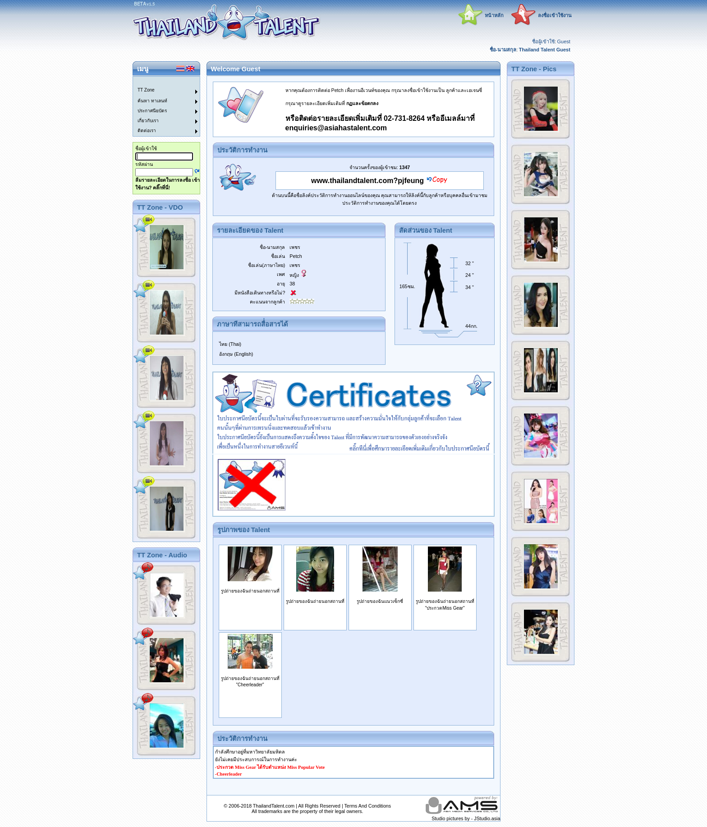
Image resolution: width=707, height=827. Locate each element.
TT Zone (146, 89)
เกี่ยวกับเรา (148, 120)
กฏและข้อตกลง (362, 103)
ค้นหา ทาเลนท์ (152, 100)
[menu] (161, 106)
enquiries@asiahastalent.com (336, 128)
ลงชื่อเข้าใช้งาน (555, 15)
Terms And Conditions (367, 806)
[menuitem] (161, 82)
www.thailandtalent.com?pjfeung (367, 180)
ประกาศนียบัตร (152, 110)
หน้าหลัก (494, 15)
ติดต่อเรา (147, 130)
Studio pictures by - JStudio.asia (466, 818)
